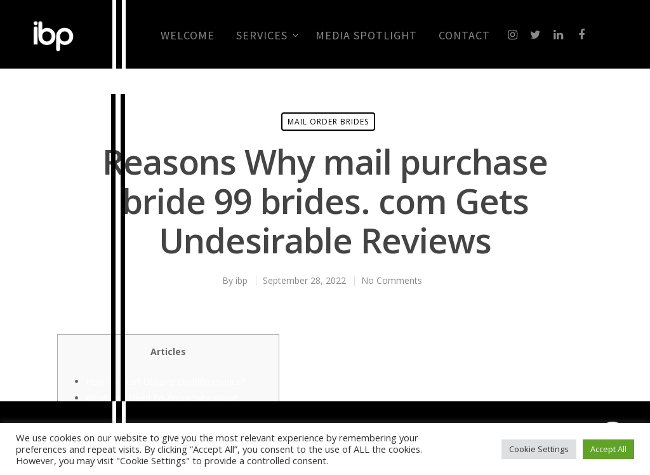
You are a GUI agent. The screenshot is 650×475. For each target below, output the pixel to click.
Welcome (188, 35)
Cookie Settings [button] (539, 449)
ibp (241, 280)
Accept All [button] (608, 449)
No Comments (391, 280)
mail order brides (328, 121)
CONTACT (464, 35)
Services (267, 35)
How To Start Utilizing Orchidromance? (165, 381)
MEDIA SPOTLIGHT (366, 35)
